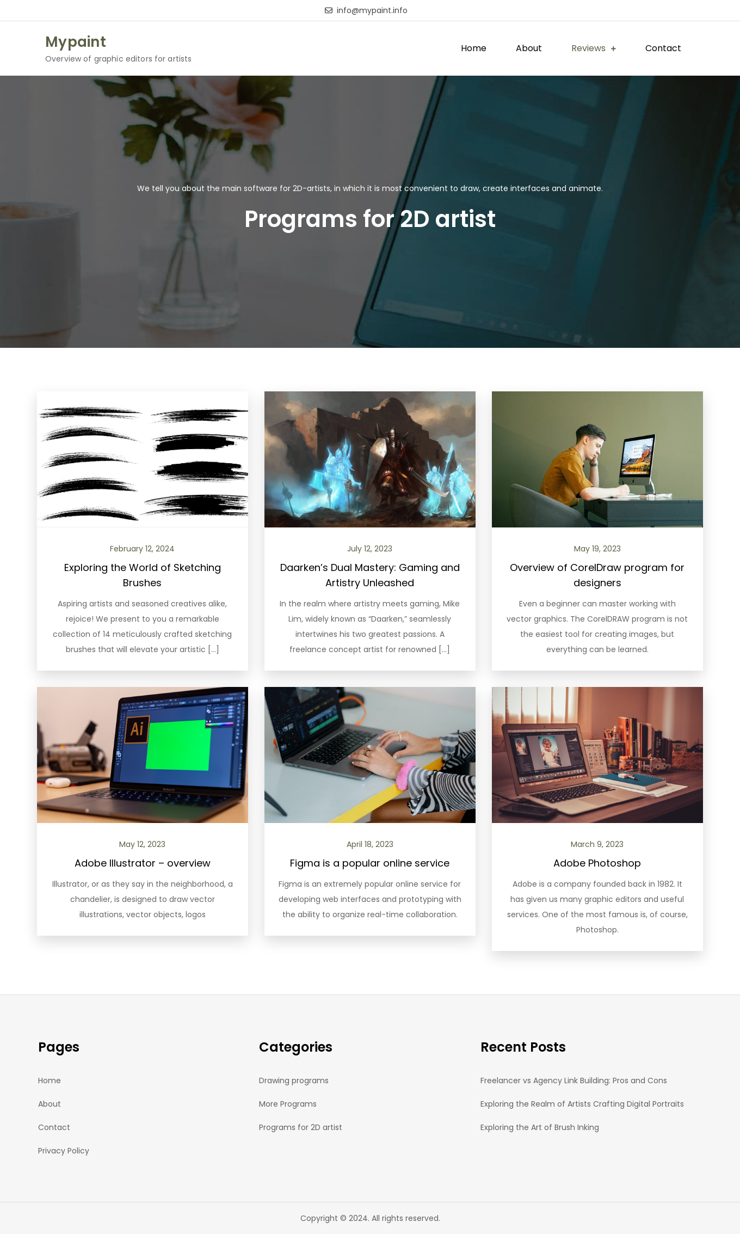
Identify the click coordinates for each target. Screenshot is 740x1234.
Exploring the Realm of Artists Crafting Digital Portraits (582, 1103)
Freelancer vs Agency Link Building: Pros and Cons (573, 1080)
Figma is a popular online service (369, 863)
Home (473, 48)
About (529, 48)
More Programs (288, 1103)
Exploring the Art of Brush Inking (539, 1127)
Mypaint (75, 42)
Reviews (588, 48)
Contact (663, 48)
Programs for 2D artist (300, 1127)
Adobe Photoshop (597, 863)
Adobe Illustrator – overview (143, 863)
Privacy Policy (63, 1150)
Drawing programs (294, 1080)
